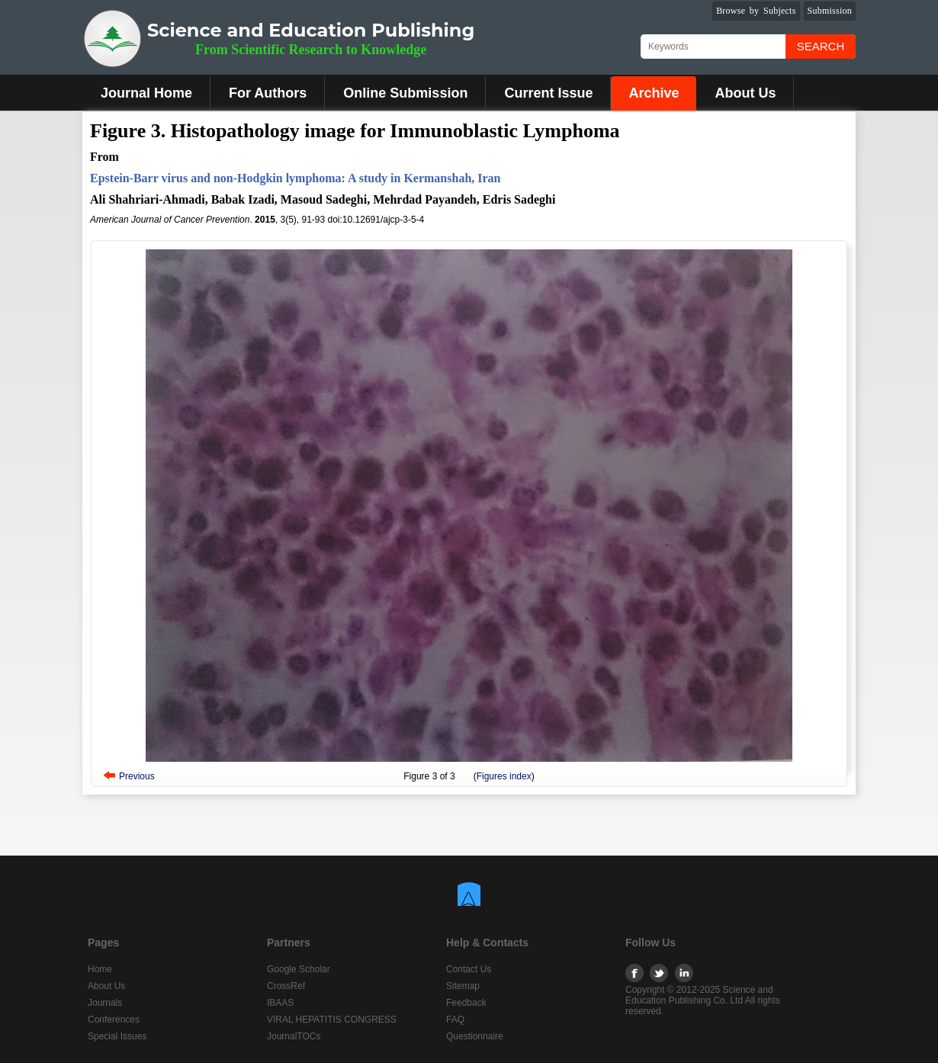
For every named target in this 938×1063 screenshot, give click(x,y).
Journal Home (146, 93)
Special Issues (117, 1036)
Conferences (114, 1019)
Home (100, 969)
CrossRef (286, 986)
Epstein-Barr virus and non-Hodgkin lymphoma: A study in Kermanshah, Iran (295, 178)
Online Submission (405, 93)
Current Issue (548, 93)
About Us (745, 93)
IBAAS (280, 1002)
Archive (653, 93)
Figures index (504, 776)
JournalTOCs (293, 1036)
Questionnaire (474, 1036)
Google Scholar (298, 969)
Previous (137, 776)
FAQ (455, 1019)
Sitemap (463, 986)
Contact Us (468, 969)
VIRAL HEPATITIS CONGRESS (332, 1019)
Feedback (466, 1002)
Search (821, 46)
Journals (105, 1002)
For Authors (268, 93)
